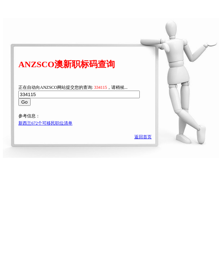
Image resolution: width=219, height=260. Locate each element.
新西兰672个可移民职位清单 (45, 123)
